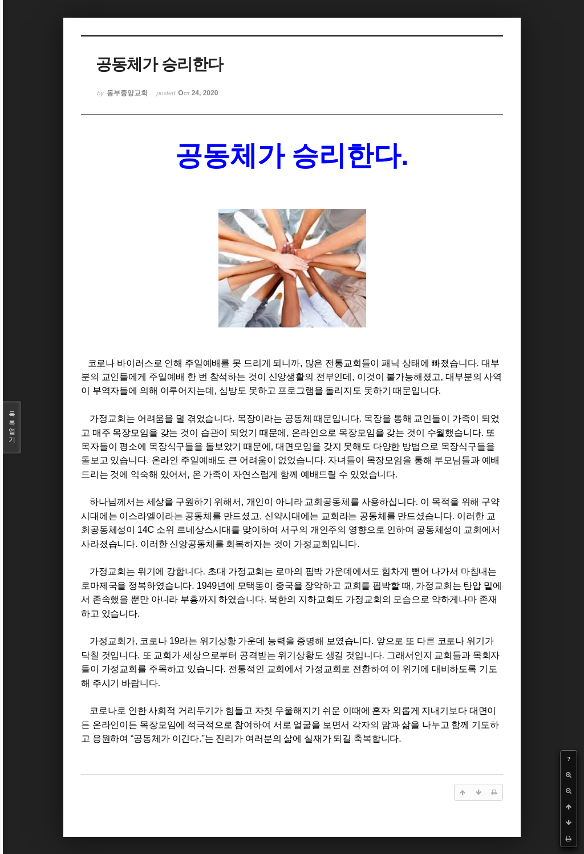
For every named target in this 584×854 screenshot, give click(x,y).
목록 (12, 427)
